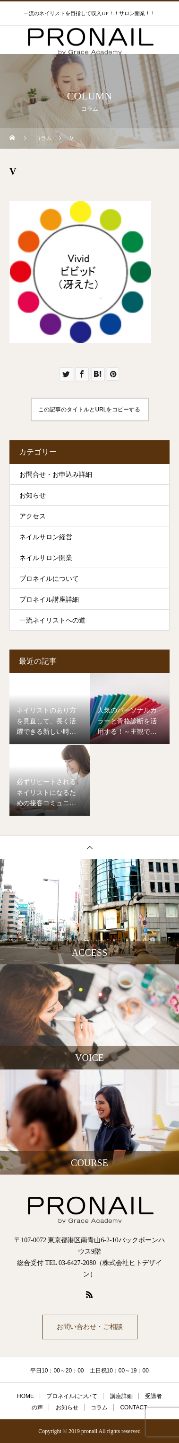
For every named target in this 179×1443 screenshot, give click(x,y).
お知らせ (32, 495)
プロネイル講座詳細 (49, 599)
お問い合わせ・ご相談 (90, 1326)
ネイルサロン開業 (45, 557)
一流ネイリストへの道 (52, 620)
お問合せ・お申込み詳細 (55, 474)
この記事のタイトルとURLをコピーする (89, 409)
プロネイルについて (49, 578)
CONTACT (133, 1407)
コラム (99, 1407)
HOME (25, 1396)
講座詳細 (121, 1396)
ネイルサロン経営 (45, 537)
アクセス (32, 516)
